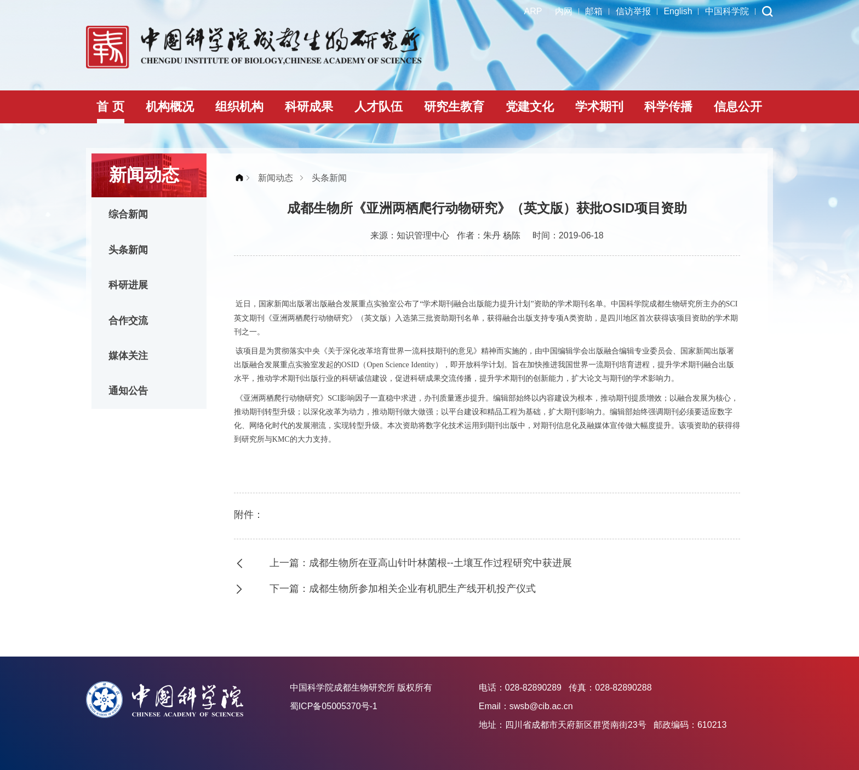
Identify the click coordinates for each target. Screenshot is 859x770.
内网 (562, 11)
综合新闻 (128, 214)
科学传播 (668, 106)
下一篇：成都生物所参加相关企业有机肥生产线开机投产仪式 (403, 588)
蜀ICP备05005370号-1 (333, 706)
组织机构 (239, 106)
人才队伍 (378, 106)
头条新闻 (128, 250)
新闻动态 (275, 177)
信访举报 (632, 11)
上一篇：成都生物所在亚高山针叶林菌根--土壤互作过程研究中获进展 (421, 562)
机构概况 (170, 106)
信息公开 (738, 106)
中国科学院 (727, 11)
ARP (532, 11)
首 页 (110, 106)
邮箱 (593, 11)
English (677, 11)
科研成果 (309, 106)
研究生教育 (454, 106)
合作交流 (128, 321)
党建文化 (530, 106)
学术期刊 (599, 106)
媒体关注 (128, 357)
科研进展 (128, 286)
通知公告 (128, 392)
